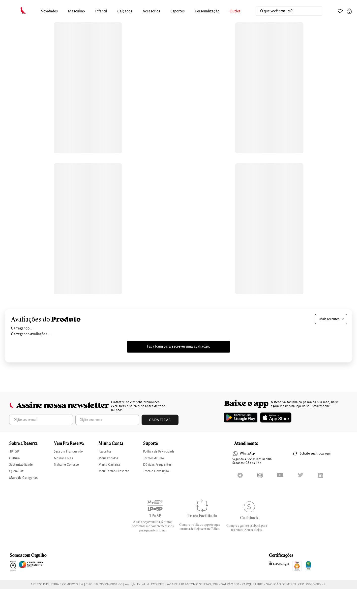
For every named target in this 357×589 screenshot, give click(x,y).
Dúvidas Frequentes (157, 464)
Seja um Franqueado (68, 451)
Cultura (14, 458)
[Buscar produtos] (313, 11)
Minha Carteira (109, 464)
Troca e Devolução (156, 471)
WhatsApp (247, 453)
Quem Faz (16, 471)
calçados (124, 11)
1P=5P (14, 451)
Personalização (207, 11)
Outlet (235, 11)
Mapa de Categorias (23, 478)
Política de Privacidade (159, 451)
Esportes (177, 11)
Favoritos (105, 451)
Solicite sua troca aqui (315, 453)
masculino (76, 11)
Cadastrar (160, 420)
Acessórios (151, 11)
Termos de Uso (153, 458)
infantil (101, 11)
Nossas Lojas (63, 458)
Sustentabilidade (21, 464)
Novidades (49, 11)
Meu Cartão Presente (113, 471)
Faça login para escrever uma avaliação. (178, 347)
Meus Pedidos (108, 458)
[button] (49, 11)
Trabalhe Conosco (66, 464)
